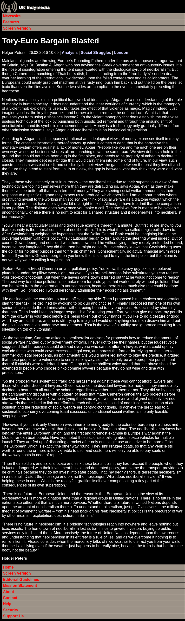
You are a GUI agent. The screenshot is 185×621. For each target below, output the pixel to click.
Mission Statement (20, 585)
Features (11, 22)
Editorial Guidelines (21, 579)
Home (8, 567)
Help (7, 604)
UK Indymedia (34, 7)
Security (10, 610)
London (121, 53)
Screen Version (17, 28)
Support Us (13, 616)
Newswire (12, 16)
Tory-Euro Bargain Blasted (50, 40)
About (8, 592)
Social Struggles (96, 53)
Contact (10, 598)
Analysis (70, 53)
